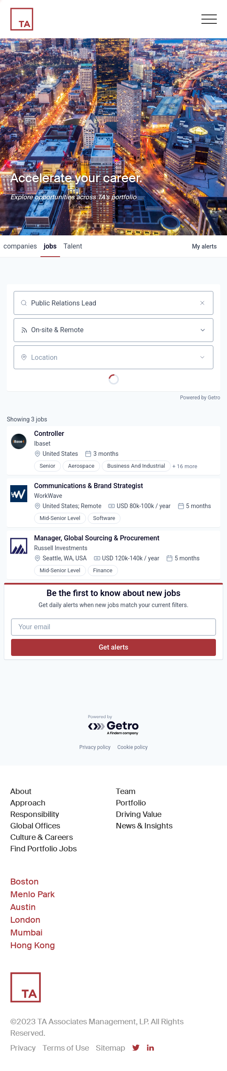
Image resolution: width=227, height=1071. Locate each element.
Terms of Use (66, 1048)
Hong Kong (32, 945)
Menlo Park (32, 894)
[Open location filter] (202, 357)
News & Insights (144, 826)
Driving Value (138, 814)
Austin (23, 907)
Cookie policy (132, 747)
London (25, 919)
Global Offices (35, 826)
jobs (50, 246)
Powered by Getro (200, 398)
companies (20, 246)
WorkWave (48, 495)
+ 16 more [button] (184, 466)
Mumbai (26, 932)
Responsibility (34, 814)
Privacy (23, 1048)
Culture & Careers (41, 837)
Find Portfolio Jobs (43, 848)
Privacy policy (94, 747)
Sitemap (110, 1048)
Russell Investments (60, 548)
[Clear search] (202, 303)
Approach (28, 803)
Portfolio (131, 803)
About (21, 791)
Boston (24, 881)
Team (125, 791)
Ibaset (42, 443)
